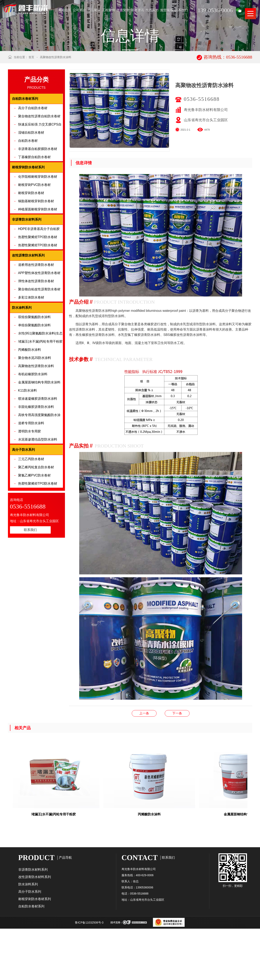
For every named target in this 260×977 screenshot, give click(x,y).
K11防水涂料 (27, 441)
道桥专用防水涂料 (31, 474)
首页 (31, 108)
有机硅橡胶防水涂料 (32, 425)
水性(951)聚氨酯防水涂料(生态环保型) (40, 386)
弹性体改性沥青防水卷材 (36, 332)
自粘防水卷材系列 (31, 957)
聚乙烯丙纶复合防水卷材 (36, 518)
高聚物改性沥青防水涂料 (55, 108)
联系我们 (181, 10)
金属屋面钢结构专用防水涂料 (39, 433)
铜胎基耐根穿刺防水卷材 (36, 252)
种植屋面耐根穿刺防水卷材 (37, 260)
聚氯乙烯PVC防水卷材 (34, 526)
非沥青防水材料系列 (33, 920)
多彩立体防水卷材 (31, 348)
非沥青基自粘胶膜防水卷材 (37, 200)
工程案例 (108, 10)
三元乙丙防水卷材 (31, 510)
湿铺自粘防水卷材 (31, 183)
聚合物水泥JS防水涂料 (34, 409)
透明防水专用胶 (29, 482)
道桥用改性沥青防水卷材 (36, 316)
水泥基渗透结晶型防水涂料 (37, 490)
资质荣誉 (122, 10)
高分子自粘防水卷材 (32, 159)
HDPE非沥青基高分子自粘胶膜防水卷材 (39, 281)
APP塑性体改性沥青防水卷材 (39, 324)
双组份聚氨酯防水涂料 (34, 368)
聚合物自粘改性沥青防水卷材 (39, 340)
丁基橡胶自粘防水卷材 (34, 208)
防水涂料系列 (28, 935)
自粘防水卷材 (28, 191)
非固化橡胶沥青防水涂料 (36, 458)
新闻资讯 (137, 10)
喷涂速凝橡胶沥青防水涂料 (37, 449)
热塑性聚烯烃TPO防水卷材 (37, 288)
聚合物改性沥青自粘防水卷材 (39, 167)
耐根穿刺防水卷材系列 (34, 950)
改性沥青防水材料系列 (34, 928)
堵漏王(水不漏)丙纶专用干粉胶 (40, 392)
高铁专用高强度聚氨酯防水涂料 (39, 467)
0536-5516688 (202, 150)
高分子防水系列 (29, 942)
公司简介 (79, 10)
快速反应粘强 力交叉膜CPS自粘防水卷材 (39, 177)
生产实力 (152, 10)
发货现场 (166, 10)
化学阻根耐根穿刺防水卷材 (37, 227)
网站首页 (64, 10)
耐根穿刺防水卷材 (31, 244)
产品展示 (93, 10)
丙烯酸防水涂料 (29, 400)
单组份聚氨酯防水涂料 (34, 376)
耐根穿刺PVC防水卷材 (34, 236)
